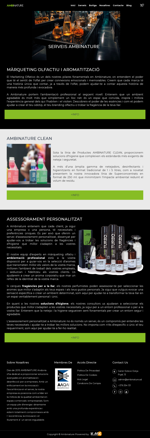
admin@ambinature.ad (130, 379)
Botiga (93, 5)
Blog (129, 5)
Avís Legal (82, 379)
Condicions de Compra (89, 383)
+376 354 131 (124, 385)
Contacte (118, 5)
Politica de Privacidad (88, 370)
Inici (73, 5)
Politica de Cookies (87, 375)
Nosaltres (104, 5)
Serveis (82, 5)
